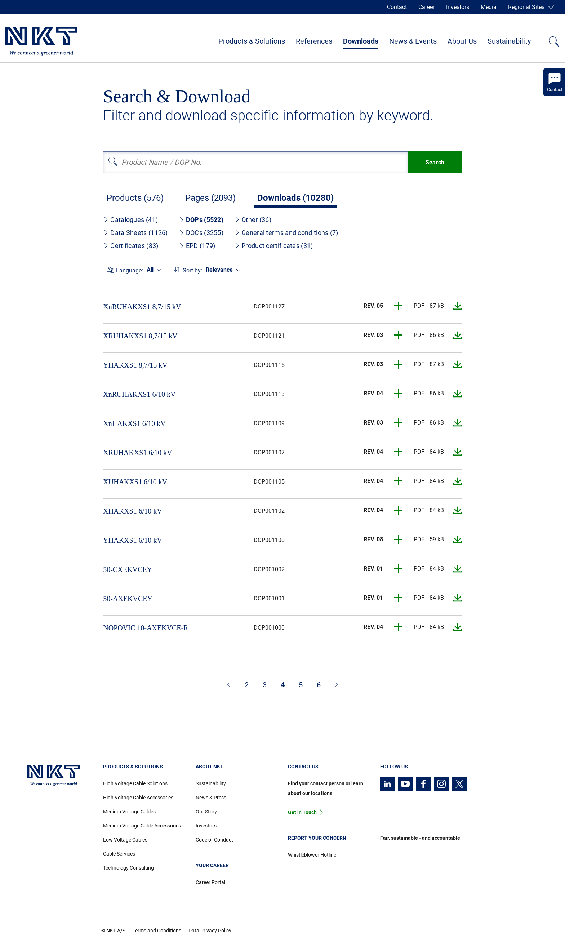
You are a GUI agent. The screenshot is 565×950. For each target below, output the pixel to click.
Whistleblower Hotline (312, 855)
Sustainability (509, 41)
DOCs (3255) (201, 232)
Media (489, 7)
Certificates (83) (130, 245)
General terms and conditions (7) (286, 232)
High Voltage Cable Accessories (138, 797)
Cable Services (119, 854)
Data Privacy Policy (209, 930)
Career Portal (210, 882)
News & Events (413, 41)
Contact (397, 7)
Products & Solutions (251, 41)
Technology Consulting (128, 868)
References (314, 41)
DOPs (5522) (201, 219)
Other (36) (252, 219)
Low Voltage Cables (125, 840)
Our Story (206, 811)
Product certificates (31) (273, 245)
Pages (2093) (210, 198)
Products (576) (135, 198)
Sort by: (192, 270)
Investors (457, 7)
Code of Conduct (214, 840)
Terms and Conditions (157, 930)
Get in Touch (302, 812)
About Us (462, 41)
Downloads (360, 41)
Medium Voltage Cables (129, 811)
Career (426, 7)
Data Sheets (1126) (135, 232)
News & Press (211, 797)
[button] (398, 306)
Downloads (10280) (295, 198)
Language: (129, 270)
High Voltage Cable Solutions (135, 783)
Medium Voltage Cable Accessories (142, 826)
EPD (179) (197, 245)
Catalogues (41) (130, 219)
